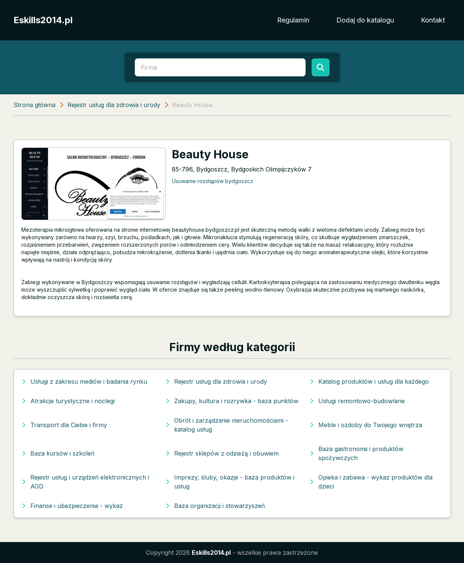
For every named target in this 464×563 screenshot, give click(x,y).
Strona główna (34, 105)
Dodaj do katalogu (365, 20)
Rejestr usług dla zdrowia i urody (113, 105)
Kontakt (433, 20)
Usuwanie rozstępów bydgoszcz (212, 181)
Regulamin (293, 20)
